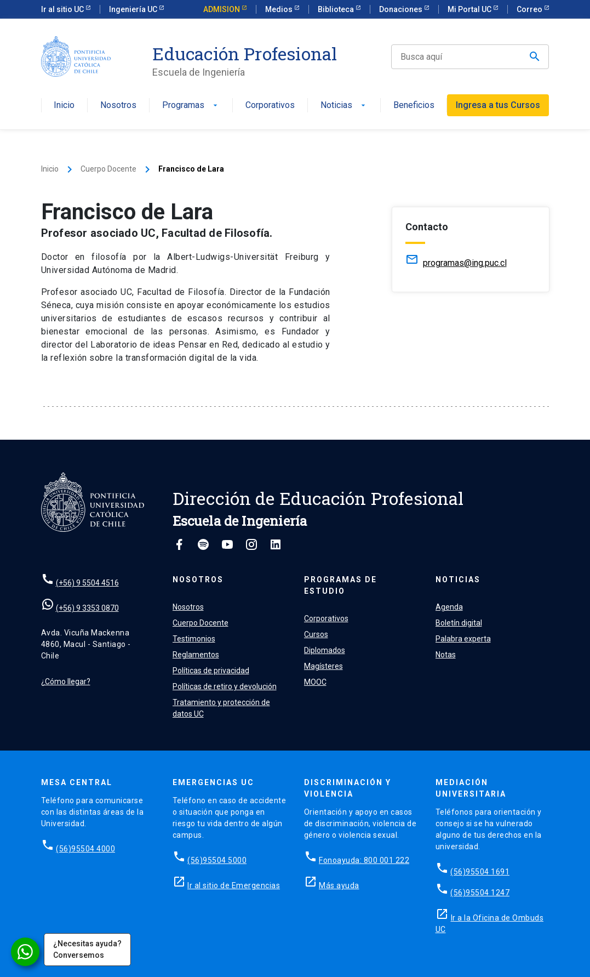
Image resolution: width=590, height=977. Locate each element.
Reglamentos (196, 654)
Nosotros (118, 105)
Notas (446, 654)
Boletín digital (459, 622)
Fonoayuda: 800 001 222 (364, 860)
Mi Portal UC (470, 9)
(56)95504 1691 (479, 871)
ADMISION (222, 9)
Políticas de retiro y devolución (225, 686)
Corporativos (270, 105)
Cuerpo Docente (108, 168)
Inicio (64, 105)
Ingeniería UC (134, 9)
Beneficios (413, 105)
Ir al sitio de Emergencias (233, 885)
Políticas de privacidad (211, 670)
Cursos (316, 634)
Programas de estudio (340, 585)
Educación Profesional (244, 54)
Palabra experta (463, 638)
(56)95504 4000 (85, 848)
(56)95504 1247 (479, 892)
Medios (279, 9)
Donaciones (401, 9)
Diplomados (324, 650)
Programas (191, 105)
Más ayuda (339, 885)
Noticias (344, 105)
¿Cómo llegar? (65, 681)
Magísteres (323, 666)
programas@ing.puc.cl (465, 263)
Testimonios (194, 638)
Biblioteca (337, 9)
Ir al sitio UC (63, 9)
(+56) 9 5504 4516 (87, 582)
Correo (530, 9)
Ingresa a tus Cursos (498, 105)
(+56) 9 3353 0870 (87, 608)
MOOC (315, 682)
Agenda (449, 607)
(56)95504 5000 (217, 860)
